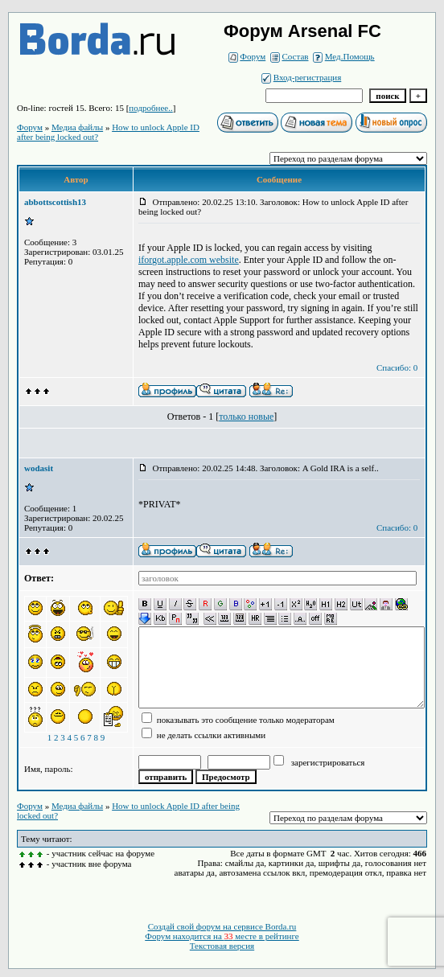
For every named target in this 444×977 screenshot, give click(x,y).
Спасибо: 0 (396, 367)
